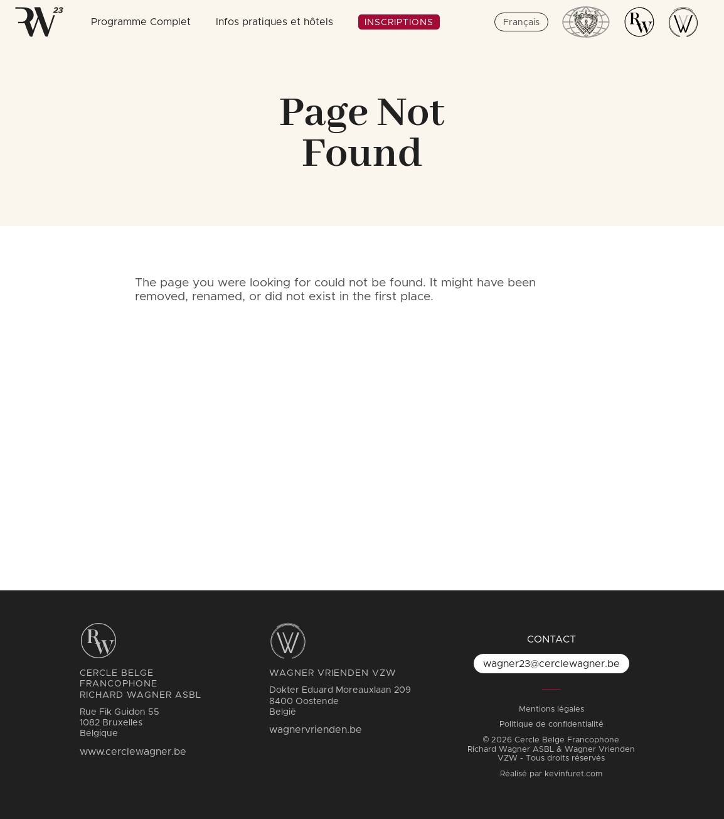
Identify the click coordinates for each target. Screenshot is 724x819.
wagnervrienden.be (315, 730)
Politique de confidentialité (551, 724)
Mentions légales (551, 709)
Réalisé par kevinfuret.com (551, 774)
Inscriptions (399, 22)
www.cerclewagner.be (133, 752)
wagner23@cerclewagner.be (551, 664)
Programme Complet (141, 22)
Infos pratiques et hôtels (274, 22)
